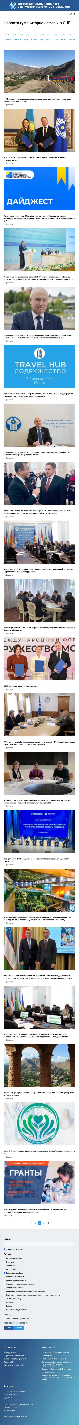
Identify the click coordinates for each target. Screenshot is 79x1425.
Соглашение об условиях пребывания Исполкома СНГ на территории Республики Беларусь (57, 1364)
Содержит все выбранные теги (17, 1319)
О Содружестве (10, 1353)
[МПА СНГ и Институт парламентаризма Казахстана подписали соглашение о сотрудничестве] (39, 136)
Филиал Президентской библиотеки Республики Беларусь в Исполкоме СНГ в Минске (58, 1377)
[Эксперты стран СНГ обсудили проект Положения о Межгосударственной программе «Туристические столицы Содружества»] (39, 548)
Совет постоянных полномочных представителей (26, 1291)
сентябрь (73, 39)
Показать (19, 1328)
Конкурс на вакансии (50, 1372)
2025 (14, 35)
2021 (42, 35)
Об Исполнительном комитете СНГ (55, 1353)
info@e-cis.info (9, 1411)
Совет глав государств (15, 1277)
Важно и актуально (14, 1258)
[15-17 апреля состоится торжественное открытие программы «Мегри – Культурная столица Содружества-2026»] (39, 78)
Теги (7, 1315)
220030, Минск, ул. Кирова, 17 (15, 1391)
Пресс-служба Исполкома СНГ (16, 1417)
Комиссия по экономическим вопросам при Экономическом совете (33, 1295)
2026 (7, 35)
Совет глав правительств (16, 1280)
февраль (17, 39)
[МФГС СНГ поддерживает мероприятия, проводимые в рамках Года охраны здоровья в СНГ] (39, 1130)
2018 (63, 35)
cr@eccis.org (8, 1398)
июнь (48, 39)
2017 (70, 35)
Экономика (10, 1266)
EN (74, 14)
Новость (9, 1302)
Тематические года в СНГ (14, 1365)
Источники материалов (16, 1323)
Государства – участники (14, 1356)
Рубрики (7, 1254)
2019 (56, 35)
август (63, 39)
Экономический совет (15, 1288)
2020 (49, 35)
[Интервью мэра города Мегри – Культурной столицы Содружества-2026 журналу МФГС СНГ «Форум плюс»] (39, 1071)
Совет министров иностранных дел (20, 1284)
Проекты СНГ (9, 1362)
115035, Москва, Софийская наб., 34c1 (19, 1404)
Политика (10, 1262)
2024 (21, 35)
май (41, 39)
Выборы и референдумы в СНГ (16, 1359)
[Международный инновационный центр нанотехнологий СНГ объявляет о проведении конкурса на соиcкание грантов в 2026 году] (39, 1188)
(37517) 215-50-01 (11, 1394)
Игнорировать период (13, 1249)
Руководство (47, 1356)
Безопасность (11, 1269)
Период (7, 1239)
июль (56, 39)
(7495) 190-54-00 (10, 1408)
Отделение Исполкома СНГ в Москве (56, 1369)
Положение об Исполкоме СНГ (54, 1359)
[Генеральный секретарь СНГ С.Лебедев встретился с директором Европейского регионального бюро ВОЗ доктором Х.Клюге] (39, 431)
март (26, 39)
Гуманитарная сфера (14, 1273)
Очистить (8, 1328)
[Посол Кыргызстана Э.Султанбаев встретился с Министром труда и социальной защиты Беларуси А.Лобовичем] (39, 606)
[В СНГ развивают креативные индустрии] (39, 663)
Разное (9, 1306)
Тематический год (13, 1299)
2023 (28, 35)
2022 (35, 35)
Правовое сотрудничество (16, 1310)
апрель (34, 39)
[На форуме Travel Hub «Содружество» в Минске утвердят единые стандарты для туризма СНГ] (39, 838)
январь (8, 39)
